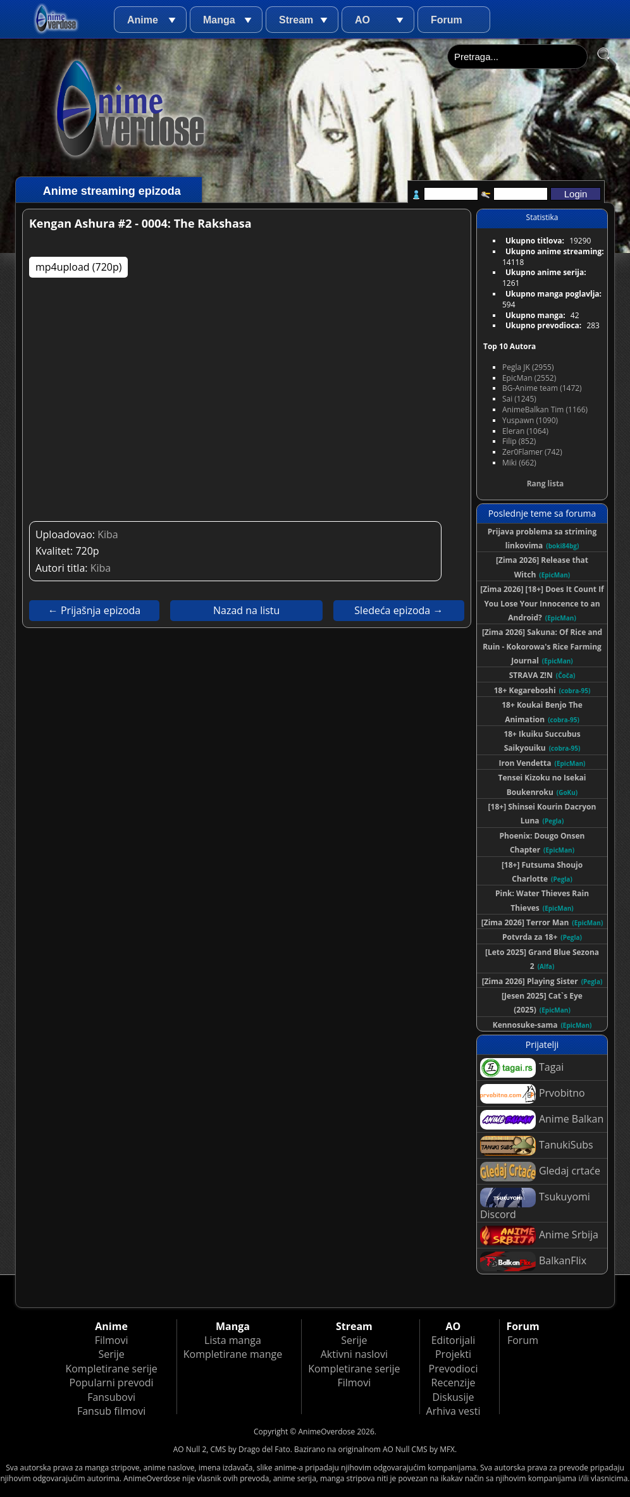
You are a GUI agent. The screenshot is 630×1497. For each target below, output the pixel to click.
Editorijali (453, 1340)
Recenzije (453, 1382)
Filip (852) (519, 441)
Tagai (522, 1068)
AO (362, 20)
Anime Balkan (541, 1120)
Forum (446, 20)
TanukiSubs (536, 1145)
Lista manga (232, 1340)
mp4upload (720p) (78, 267)
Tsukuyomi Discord (535, 1204)
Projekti (453, 1354)
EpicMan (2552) (529, 378)
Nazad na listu (246, 610)
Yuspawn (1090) (530, 420)
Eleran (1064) (525, 431)
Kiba (107, 534)
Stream (296, 20)
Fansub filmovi (111, 1411)
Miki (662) (519, 462)
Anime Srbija (539, 1235)
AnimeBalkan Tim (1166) (545, 409)
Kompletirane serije (111, 1369)
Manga (219, 20)
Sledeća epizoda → (398, 610)
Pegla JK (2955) (528, 367)
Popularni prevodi (112, 1382)
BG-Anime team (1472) (542, 388)
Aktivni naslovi (354, 1354)
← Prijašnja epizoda (94, 610)
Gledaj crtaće (540, 1171)
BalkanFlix (533, 1261)
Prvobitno (532, 1094)
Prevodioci (453, 1369)
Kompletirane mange (232, 1354)
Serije (111, 1354)
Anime (142, 20)
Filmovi (111, 1340)
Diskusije (453, 1397)
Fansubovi (111, 1397)
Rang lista (545, 483)
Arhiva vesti (453, 1411)
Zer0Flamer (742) (532, 452)
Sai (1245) (519, 398)
